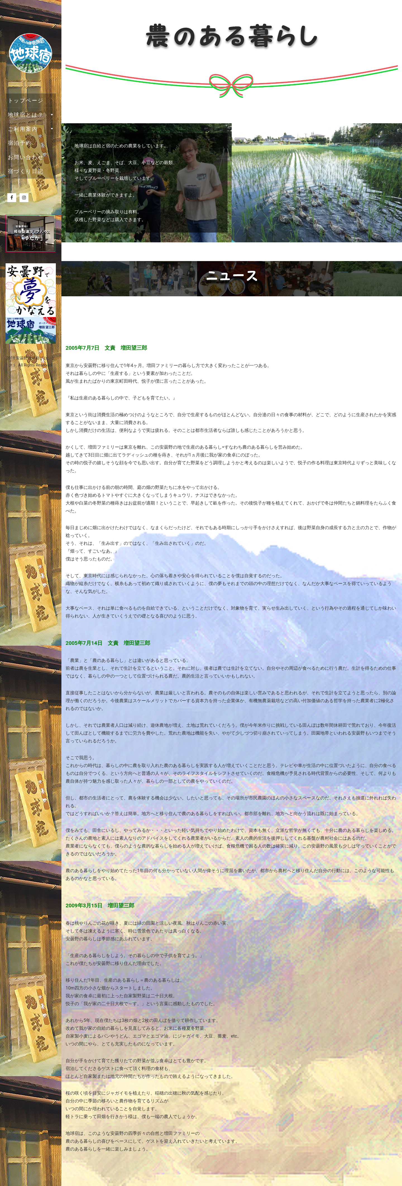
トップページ (26, 100)
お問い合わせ (26, 157)
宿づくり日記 (26, 171)
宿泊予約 (20, 143)
